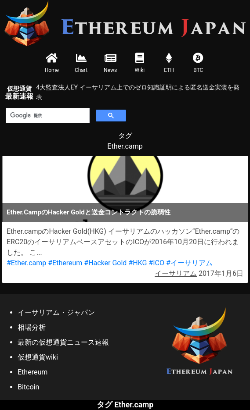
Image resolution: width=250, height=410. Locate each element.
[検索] (46, 116)
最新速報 (19, 92)
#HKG (137, 263)
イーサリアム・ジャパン (56, 312)
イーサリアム (176, 273)
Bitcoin (28, 387)
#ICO (156, 263)
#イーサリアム (189, 263)
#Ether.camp (26, 263)
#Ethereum (65, 263)
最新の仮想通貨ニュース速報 (63, 342)
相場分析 (32, 327)
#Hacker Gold (105, 263)
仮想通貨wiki (38, 357)
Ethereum (32, 372)
